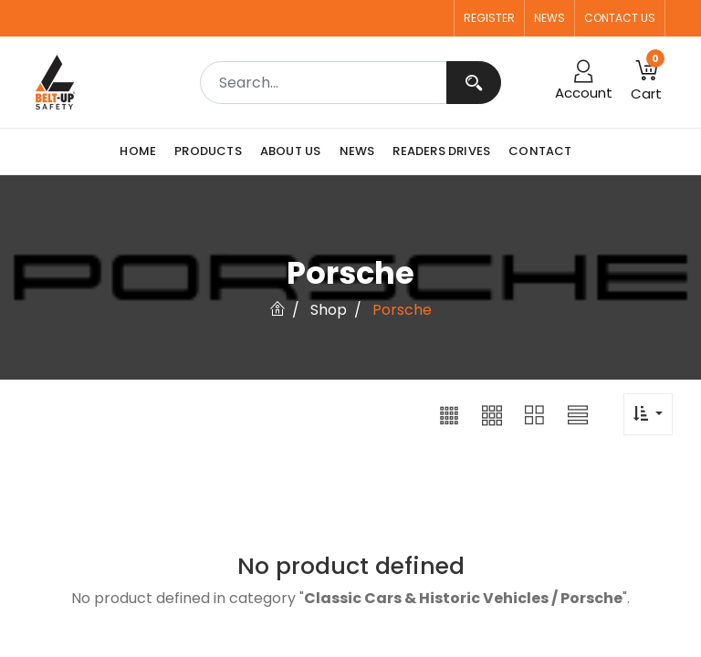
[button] (449, 414)
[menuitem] (142, 151)
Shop (328, 309)
